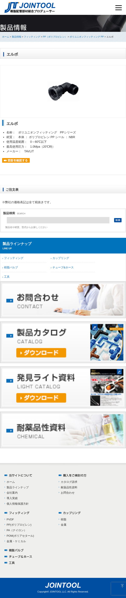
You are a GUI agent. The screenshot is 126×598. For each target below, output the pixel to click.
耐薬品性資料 (69, 487)
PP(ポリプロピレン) (19, 524)
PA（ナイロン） (17, 530)
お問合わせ (68, 492)
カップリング (60, 258)
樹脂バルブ (11, 267)
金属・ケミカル (16, 541)
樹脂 (63, 519)
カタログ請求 (69, 481)
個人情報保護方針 (18, 503)
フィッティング (13, 258)
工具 (7, 276)
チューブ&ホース (63, 267)
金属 (63, 524)
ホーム (5, 36)
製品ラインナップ (18, 487)
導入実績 (12, 498)
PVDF (10, 519)
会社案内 (12, 492)
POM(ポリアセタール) (20, 535)
